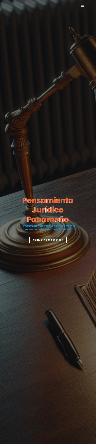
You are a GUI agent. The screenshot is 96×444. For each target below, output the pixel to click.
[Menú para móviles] (82, 5)
